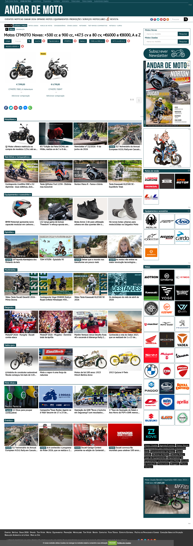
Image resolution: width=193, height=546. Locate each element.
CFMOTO (67, 41)
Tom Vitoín (41, 532)
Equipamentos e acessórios (18, 194)
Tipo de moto (54, 41)
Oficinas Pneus (177, 454)
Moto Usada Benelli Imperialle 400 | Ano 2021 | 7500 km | (167, 496)
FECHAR (112, 543)
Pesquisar (183, 34)
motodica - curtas (115, 25)
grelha (12, 29)
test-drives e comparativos (97, 25)
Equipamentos (61, 19)
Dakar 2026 (30, 19)
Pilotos (184, 463)
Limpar (7, 41)
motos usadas (33, 25)
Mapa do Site (35, 535)
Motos (49, 19)
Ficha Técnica (113, 532)
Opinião (41, 19)
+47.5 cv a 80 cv (118, 41)
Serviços (87, 19)
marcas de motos (46, 25)
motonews (82, 25)
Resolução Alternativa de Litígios (17, 535)
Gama (83, 41)
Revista (114, 19)
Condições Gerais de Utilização (171, 532)
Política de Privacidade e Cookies (147, 532)
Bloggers (175, 463)
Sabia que (10, 345)
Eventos (9, 19)
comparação (20, 29)
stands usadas (72, 25)
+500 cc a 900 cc (97, 41)
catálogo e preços (20, 25)
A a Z (37, 41)
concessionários (59, 25)
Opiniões (9, 232)
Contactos (103, 532)
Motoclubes (99, 19)
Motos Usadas (151, 445)
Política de (124, 543)
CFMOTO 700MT (55, 89)
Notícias (18, 19)
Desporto (10, 307)
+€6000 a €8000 (12, 46)
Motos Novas (183, 445)
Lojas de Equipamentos (155, 457)
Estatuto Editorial (126, 532)
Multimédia (11, 269)
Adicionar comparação (21, 96)
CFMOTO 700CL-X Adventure (20, 89)
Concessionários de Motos (163, 451)
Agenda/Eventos (167, 445)
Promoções (75, 19)
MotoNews (10, 119)
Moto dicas (10, 382)
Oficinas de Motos (161, 454)
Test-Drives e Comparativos (18, 157)
